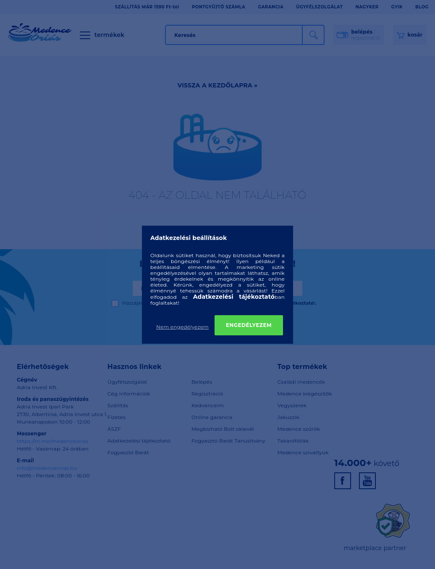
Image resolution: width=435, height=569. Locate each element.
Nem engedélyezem (182, 327)
